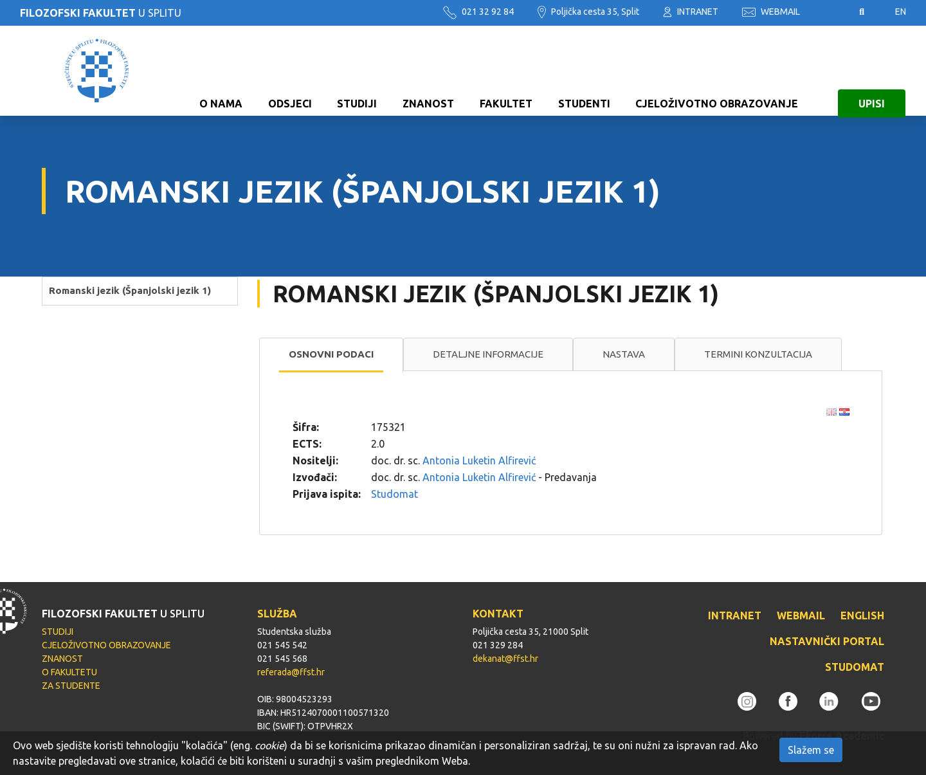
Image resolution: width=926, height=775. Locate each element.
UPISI (871, 71)
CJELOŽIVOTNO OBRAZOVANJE (716, 71)
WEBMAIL (771, 11)
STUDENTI (584, 71)
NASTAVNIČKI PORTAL (827, 641)
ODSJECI (290, 71)
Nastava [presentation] (624, 354)
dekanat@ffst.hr (505, 658)
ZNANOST (428, 71)
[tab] (331, 355)
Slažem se (811, 750)
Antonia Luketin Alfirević (479, 460)
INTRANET (690, 11)
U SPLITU (100, 13)
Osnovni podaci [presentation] (331, 354)
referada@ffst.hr (291, 672)
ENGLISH (862, 615)
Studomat (394, 494)
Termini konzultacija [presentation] (758, 354)
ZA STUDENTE (71, 685)
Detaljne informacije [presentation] (488, 354)
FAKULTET (506, 71)
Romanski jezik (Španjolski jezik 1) (130, 290)
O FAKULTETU (69, 672)
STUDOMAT (854, 667)
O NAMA (220, 71)
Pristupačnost (830, 12)
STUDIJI (357, 71)
